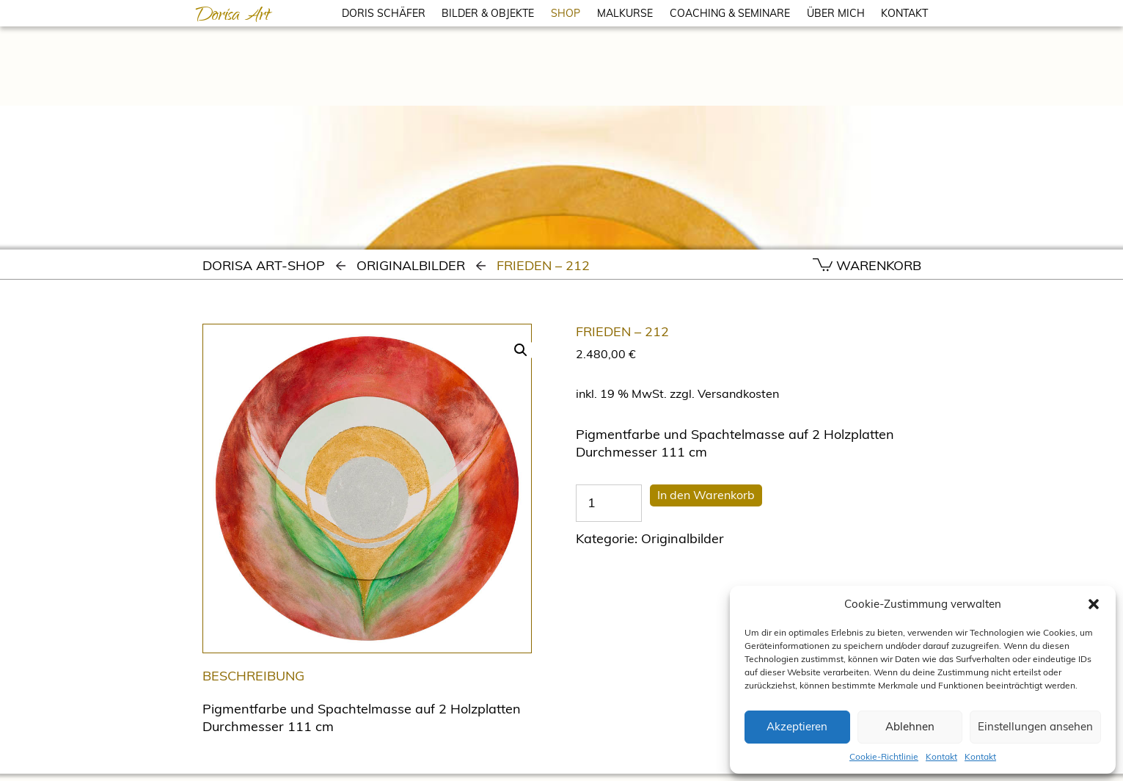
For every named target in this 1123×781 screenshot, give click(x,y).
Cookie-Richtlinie (883, 756)
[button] (1093, 604)
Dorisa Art (232, 17)
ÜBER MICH (836, 13)
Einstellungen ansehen (1035, 726)
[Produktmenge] (609, 502)
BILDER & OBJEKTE (488, 13)
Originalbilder (410, 265)
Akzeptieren (797, 726)
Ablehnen (909, 726)
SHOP (565, 13)
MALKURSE (625, 13)
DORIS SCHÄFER (383, 13)
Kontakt (941, 756)
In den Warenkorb (706, 494)
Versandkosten (738, 393)
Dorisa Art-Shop (263, 265)
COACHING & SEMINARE (730, 13)
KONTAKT (904, 13)
